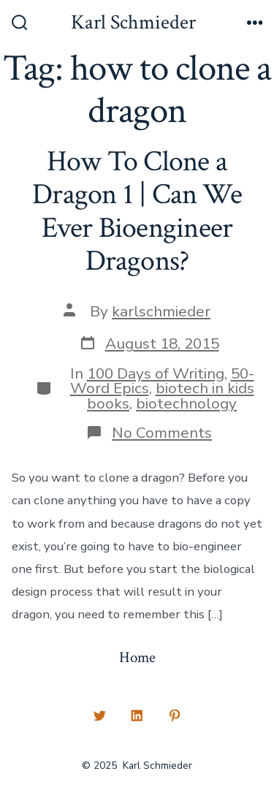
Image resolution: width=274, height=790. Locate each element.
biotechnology (186, 403)
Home (137, 657)
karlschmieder (161, 311)
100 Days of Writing (155, 373)
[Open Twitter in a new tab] (99, 715)
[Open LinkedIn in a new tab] (137, 715)
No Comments (162, 432)
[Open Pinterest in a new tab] (174, 715)
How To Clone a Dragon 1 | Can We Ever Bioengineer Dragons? (137, 212)
